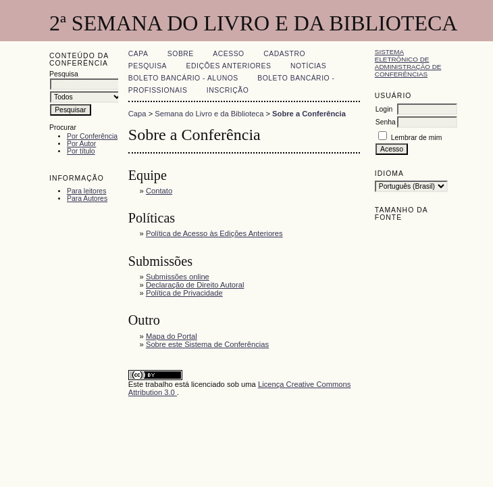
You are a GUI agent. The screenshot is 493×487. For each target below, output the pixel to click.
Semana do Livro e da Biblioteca (209, 114)
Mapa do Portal (171, 336)
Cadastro (284, 53)
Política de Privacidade (184, 293)
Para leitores (86, 191)
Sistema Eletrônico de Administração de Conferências (408, 63)
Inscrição (228, 90)
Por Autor (81, 143)
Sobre (180, 53)
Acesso (228, 53)
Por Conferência (92, 136)
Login (383, 109)
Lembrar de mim (416, 137)
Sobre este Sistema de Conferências (207, 344)
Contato (159, 191)
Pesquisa (147, 66)
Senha (385, 122)
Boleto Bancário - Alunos (183, 78)
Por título (81, 151)
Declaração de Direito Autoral (195, 285)
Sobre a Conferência (309, 114)
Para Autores (87, 198)
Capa (138, 53)
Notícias (308, 66)
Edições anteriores (228, 66)
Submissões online (177, 277)
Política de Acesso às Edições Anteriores (214, 233)
